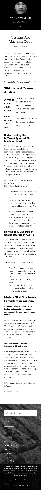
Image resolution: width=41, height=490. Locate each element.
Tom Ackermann (20, 18)
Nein (24, 479)
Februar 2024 (9, 426)
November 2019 (10, 445)
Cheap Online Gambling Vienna (15, 186)
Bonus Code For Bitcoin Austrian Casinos (19, 262)
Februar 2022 (9, 434)
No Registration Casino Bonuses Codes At (20, 82)
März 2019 (8, 457)
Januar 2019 (9, 461)
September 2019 (10, 453)
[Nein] (38, 477)
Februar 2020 (9, 441)
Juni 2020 (8, 437)
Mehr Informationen (20, 485)
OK (16, 479)
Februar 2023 (9, 430)
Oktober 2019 (9, 449)
